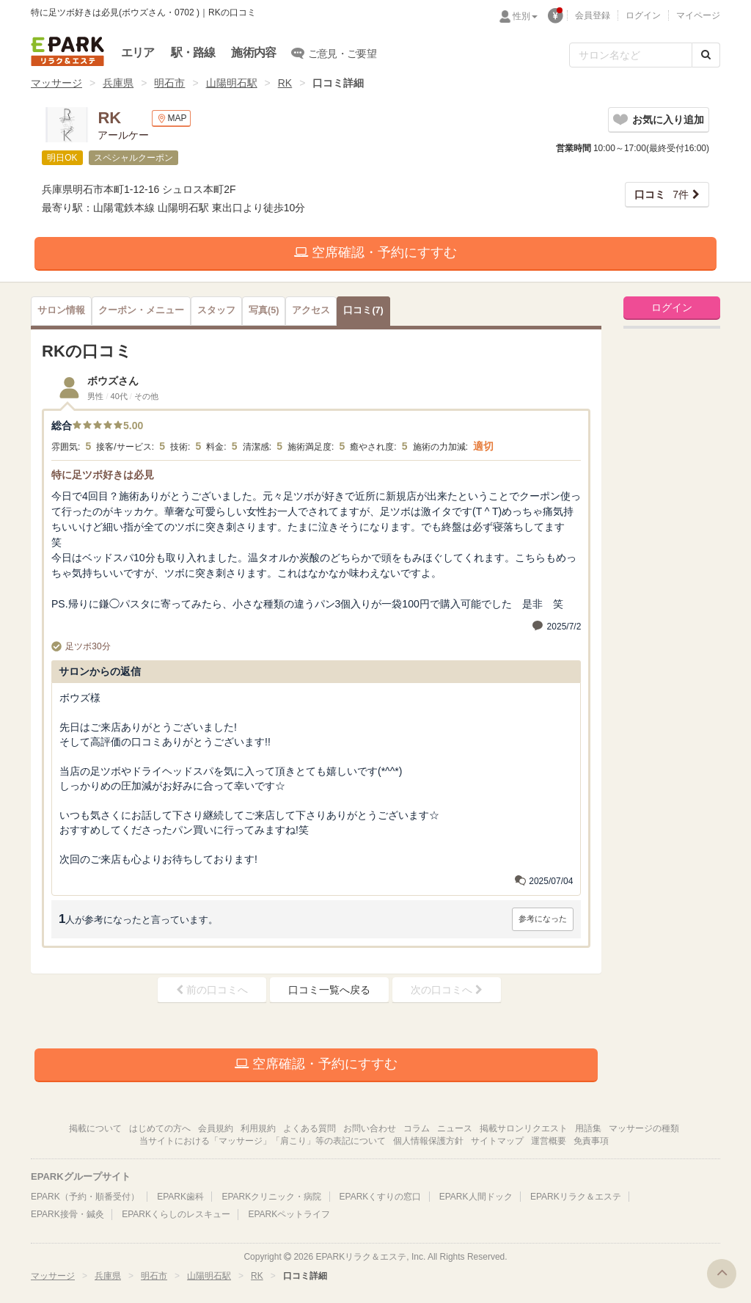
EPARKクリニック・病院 (271, 1196)
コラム (416, 1128)
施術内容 (253, 52)
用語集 (588, 1128)
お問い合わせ (369, 1128)
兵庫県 (118, 83)
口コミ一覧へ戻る (329, 990)
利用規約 (258, 1128)
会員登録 (592, 15)
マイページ (698, 15)
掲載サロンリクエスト (524, 1128)
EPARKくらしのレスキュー (176, 1214)
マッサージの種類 (644, 1128)
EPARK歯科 (180, 1196)
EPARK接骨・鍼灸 (67, 1214)
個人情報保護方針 (428, 1141)
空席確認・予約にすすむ (375, 252)
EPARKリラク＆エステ (67, 51)
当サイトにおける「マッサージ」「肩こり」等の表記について (262, 1141)
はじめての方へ (160, 1128)
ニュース (454, 1128)
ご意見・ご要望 (334, 52)
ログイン (643, 15)
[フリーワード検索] (630, 55)
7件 (661, 194)
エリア (138, 52)
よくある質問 (309, 1128)
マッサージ (56, 83)
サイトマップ (497, 1141)
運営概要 (548, 1141)
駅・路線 (193, 52)
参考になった (543, 918)
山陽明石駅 (231, 83)
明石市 (169, 83)
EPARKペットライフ (289, 1214)
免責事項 (591, 1141)
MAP (171, 118)
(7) (363, 310)
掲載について (95, 1128)
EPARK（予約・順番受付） (85, 1196)
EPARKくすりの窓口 (381, 1196)
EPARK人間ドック (476, 1196)
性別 (525, 16)
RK (285, 83)
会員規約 (215, 1128)
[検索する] (705, 55)
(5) (264, 310)
